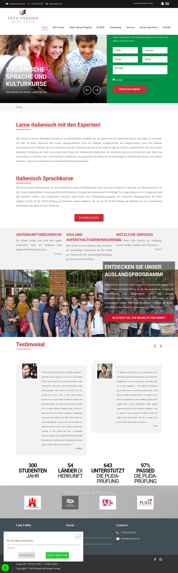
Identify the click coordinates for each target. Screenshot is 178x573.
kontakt (166, 27)
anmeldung (115, 27)
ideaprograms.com (54, 4)
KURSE (100, 27)
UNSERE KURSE (89, 217)
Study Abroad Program (80, 27)
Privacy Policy (35, 564)
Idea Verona (58, 27)
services (130, 27)
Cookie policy (51, 564)
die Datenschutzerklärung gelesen (139, 80)
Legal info (21, 564)
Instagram (73, 541)
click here (11, 547)
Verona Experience (148, 27)
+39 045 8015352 (35, 4)
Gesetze (58, 253)
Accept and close (57, 555)
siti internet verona (51, 568)
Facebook (73, 535)
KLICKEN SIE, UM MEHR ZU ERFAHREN (138, 317)
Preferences (26, 555)
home (45, 27)
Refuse (77, 537)
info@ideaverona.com (15, 4)
